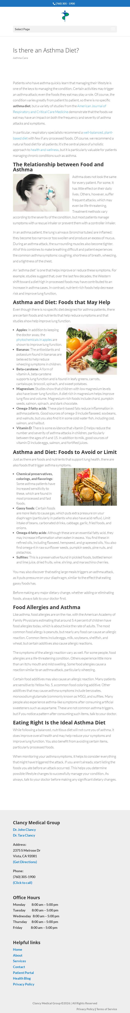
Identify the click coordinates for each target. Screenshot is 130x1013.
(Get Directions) (25, 862)
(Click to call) (22, 883)
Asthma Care (20, 57)
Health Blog (22, 978)
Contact (19, 967)
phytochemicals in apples (34, 339)
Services (19, 961)
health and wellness (45, 150)
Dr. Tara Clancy (24, 835)
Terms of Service (106, 1009)
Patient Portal (23, 973)
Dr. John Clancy (24, 829)
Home (17, 949)
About (17, 955)
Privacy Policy (23, 984)
